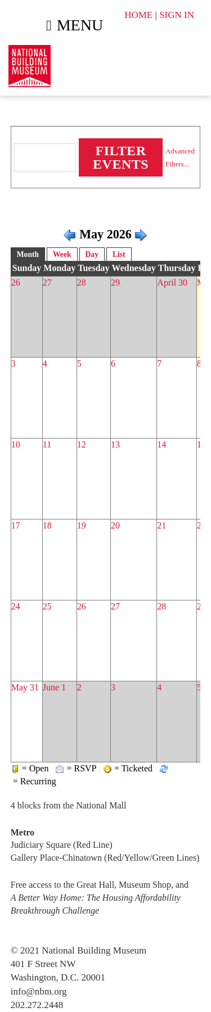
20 (115, 525)
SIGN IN (176, 15)
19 (81, 525)
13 (115, 444)
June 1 (54, 687)
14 (161, 444)
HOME (138, 15)
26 (15, 282)
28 (81, 282)
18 (47, 525)
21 (161, 525)
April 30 (172, 282)
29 (115, 282)
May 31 (25, 687)
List (119, 254)
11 (47, 444)
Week (62, 254)
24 (15, 606)
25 (47, 606)
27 (47, 282)
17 (15, 525)
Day (92, 254)
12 (81, 444)
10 (15, 444)
